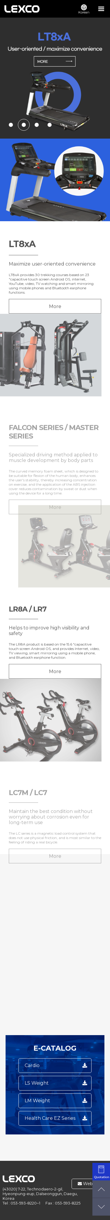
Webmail (89, 1183)
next (100, 78)
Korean (83, 9)
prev (9, 78)
